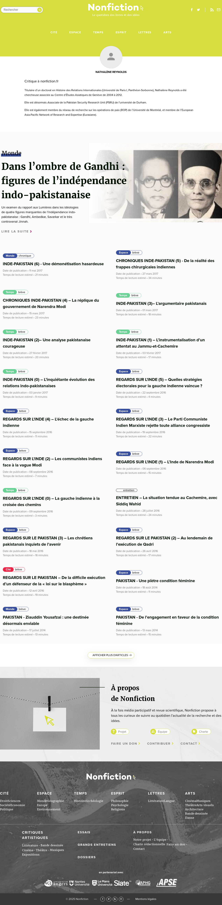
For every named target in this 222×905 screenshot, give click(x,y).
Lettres (144, 32)
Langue (169, 801)
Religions (118, 809)
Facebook (102, 899)
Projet (122, 732)
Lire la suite (15, 231)
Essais (84, 832)
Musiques (203, 801)
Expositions (31, 854)
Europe (42, 805)
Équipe (162, 732)
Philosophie (119, 801)
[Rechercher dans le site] (22, 10)
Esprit (121, 32)
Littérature (156, 801)
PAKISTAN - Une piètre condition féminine (155, 580)
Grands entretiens (97, 845)
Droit (4, 801)
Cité (53, 32)
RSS (115, 899)
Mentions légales (145, 899)
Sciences (14, 801)
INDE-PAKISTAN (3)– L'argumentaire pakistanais (161, 303)
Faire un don (124, 743)
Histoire (80, 801)
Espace (75, 32)
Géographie (55, 801)
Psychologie (119, 805)
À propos (142, 832)
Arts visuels (205, 805)
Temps (98, 32)
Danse (189, 818)
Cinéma (190, 801)
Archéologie (94, 801)
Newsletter (218, 9)
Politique (6, 809)
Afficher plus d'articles (110, 655)
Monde (10, 255)
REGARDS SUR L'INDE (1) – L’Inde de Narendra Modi (165, 462)
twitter (198, 9)
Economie (17, 805)
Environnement (48, 809)
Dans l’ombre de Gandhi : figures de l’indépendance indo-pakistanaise (64, 180)
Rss (212, 9)
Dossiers (87, 857)
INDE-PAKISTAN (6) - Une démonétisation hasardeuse (53, 263)
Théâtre (190, 805)
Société (5, 805)
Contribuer (159, 743)
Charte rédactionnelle (149, 844)
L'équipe (160, 840)
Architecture (194, 809)
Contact (189, 743)
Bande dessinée (196, 813)
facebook (191, 9)
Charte (203, 732)
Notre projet (142, 840)
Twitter (108, 899)
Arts (167, 32)
